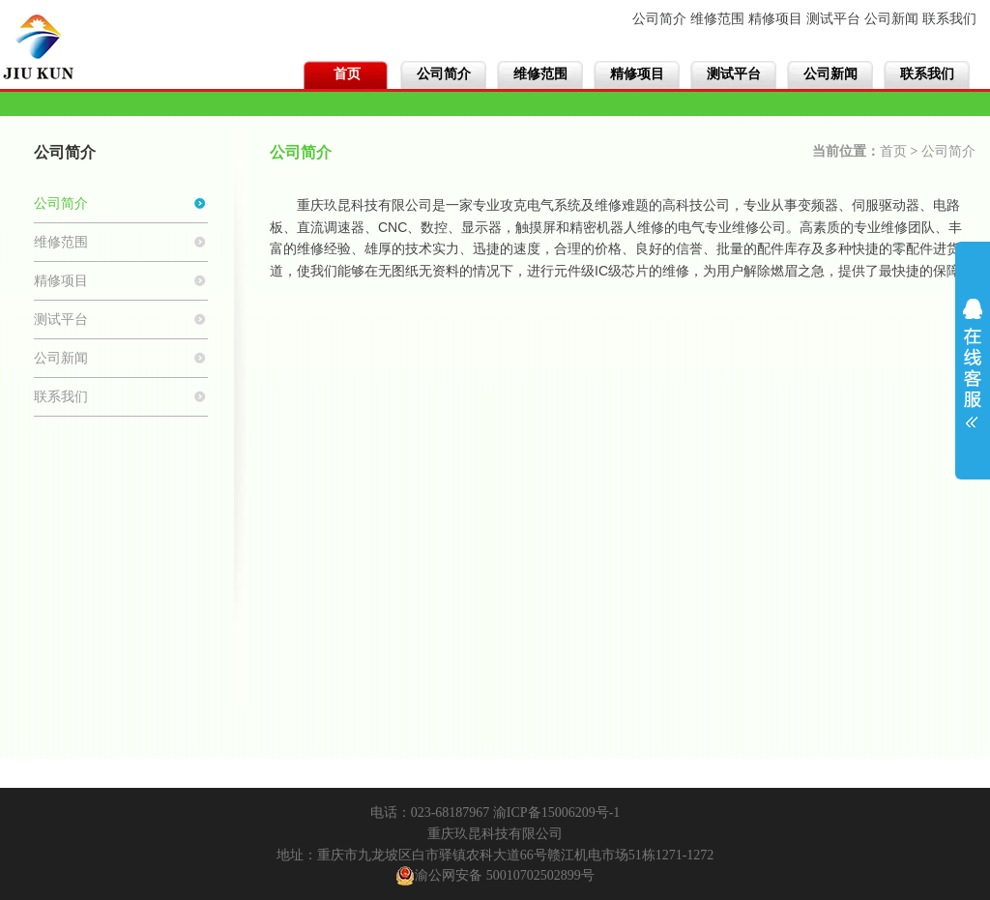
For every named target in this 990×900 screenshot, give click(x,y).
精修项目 (775, 19)
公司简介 (659, 19)
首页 (347, 74)
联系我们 (949, 19)
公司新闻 (891, 19)
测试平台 (833, 19)
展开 (972, 356)
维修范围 (717, 19)
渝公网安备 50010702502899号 (495, 875)
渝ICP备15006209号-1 (556, 812)
